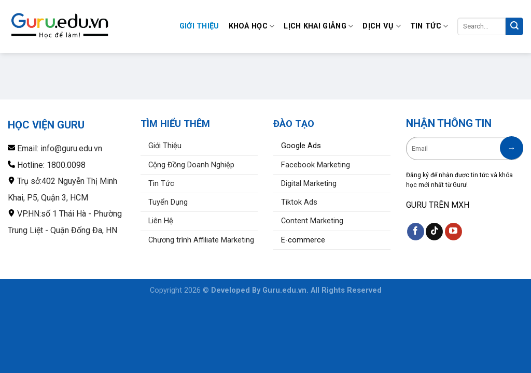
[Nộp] (514, 26)
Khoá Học (252, 26)
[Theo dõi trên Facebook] (415, 231)
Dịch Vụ (381, 26)
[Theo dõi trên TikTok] (434, 231)
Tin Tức (429, 26)
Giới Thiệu (199, 26)
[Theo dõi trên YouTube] (453, 231)
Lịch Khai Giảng (318, 26)
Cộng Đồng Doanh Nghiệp (191, 165)
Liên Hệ (160, 221)
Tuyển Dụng (168, 202)
